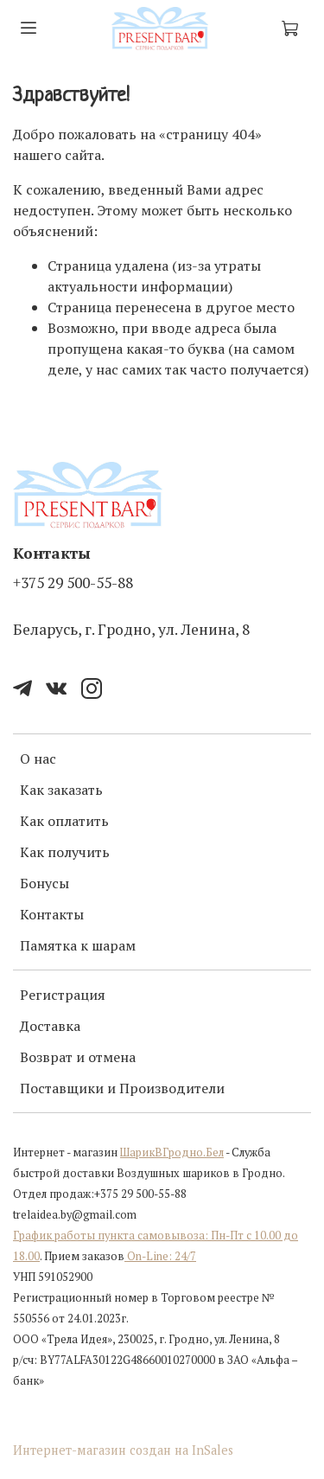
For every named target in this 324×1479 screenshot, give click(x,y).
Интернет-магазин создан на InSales (123, 1450)
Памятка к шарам (78, 945)
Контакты (52, 914)
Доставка (50, 1025)
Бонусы (44, 883)
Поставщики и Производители (122, 1088)
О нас (38, 758)
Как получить (65, 851)
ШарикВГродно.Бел (172, 1152)
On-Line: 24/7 (160, 1256)
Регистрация (62, 994)
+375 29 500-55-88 (73, 582)
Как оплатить (64, 820)
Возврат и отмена (78, 1056)
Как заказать (61, 789)
